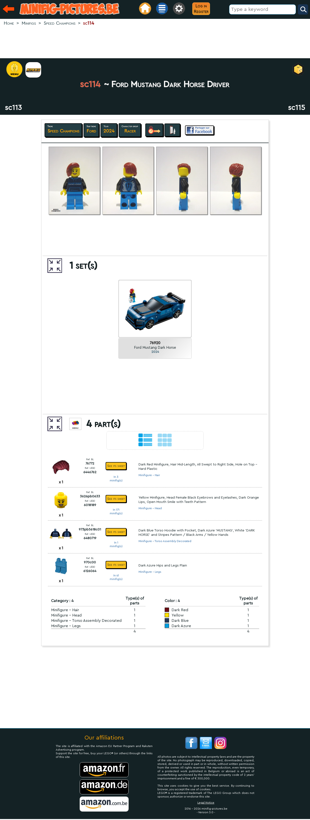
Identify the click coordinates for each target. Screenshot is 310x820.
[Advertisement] (155, 42)
